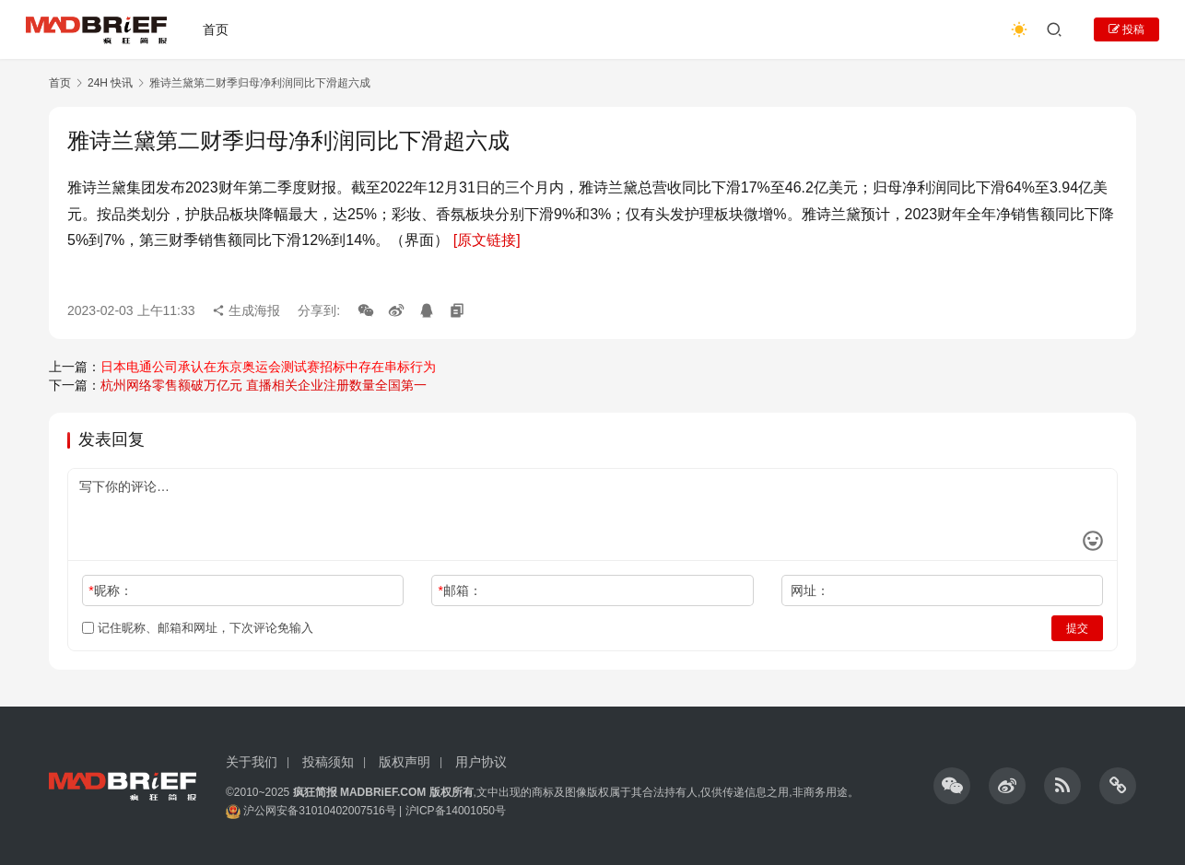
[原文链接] (487, 240)
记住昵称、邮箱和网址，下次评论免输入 (197, 628)
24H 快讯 (110, 82)
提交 (1077, 628)
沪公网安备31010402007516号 (319, 810)
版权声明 (404, 761)
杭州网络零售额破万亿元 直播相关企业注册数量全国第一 (263, 385)
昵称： (110, 590)
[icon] (951, 785)
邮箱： (460, 590)
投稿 (1126, 29)
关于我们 (251, 761)
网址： (810, 590)
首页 (216, 29)
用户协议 (481, 761)
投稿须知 (328, 761)
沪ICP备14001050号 (455, 810)
